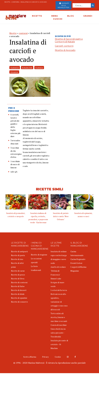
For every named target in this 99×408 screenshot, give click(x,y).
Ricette (7, 2)
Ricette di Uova (17, 278)
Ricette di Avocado (65, 50)
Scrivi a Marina (29, 356)
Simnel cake (56, 278)
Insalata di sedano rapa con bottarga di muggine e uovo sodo (59, 257)
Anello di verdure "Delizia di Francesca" (58, 271)
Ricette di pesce (18, 274)
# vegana (39, 68)
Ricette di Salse (18, 286)
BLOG (70, 16)
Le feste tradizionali (36, 268)
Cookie (58, 356)
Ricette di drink (17, 294)
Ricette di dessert (19, 290)
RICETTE (37, 16)
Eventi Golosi (76, 263)
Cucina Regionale (77, 259)
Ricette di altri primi (17, 265)
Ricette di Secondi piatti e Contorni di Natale (69, 40)
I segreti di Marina (78, 267)
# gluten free (27, 68)
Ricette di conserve (19, 301)
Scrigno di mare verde (57, 284)
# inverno (14, 72)
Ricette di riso (17, 259)
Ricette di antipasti (19, 251)
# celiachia (14, 68)
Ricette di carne (18, 270)
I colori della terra (59, 290)
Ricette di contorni (19, 282)
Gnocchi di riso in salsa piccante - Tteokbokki (58, 333)
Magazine (74, 270)
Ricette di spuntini (19, 298)
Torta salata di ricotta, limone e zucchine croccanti (59, 317)
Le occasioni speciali (36, 260)
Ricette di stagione (39, 254)
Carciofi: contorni (64, 46)
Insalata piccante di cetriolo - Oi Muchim (59, 344)
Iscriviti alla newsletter (63, 5)
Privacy (45, 356)
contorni (15, 2)
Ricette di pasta (18, 255)
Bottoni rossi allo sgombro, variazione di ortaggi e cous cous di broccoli (59, 302)
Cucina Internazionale (77, 253)
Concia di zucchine (59, 325)
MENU (54, 16)
